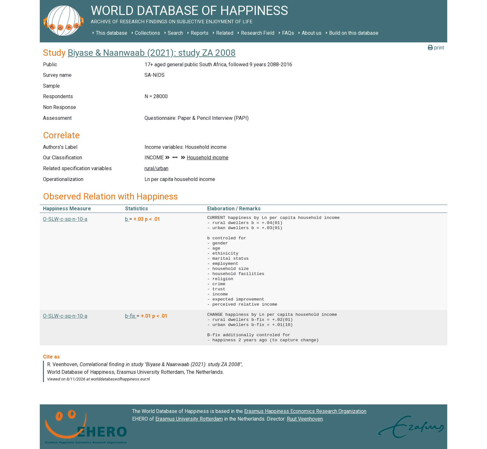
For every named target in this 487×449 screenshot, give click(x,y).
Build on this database (353, 33)
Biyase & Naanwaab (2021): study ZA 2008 (152, 52)
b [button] (127, 219)
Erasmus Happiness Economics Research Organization (305, 411)
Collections (147, 33)
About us (311, 33)
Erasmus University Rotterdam (189, 419)
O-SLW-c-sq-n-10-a (65, 219)
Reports (199, 33)
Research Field (257, 33)
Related (224, 33)
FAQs (288, 33)
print (436, 48)
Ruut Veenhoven (305, 419)
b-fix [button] (131, 316)
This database (111, 33)
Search (175, 33)
